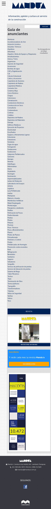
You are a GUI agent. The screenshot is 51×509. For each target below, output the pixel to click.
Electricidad (12, 130)
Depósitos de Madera (15, 118)
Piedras (10, 218)
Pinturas (10, 223)
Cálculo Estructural (14, 76)
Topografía (11, 286)
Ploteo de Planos (14, 235)
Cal (9, 74)
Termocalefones (13, 284)
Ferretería (11, 142)
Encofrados (12, 132)
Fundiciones (12, 152)
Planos (10, 232)
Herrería (10, 161)
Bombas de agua (14, 69)
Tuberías (11, 291)
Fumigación (12, 147)
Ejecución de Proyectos (16, 127)
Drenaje (10, 122)
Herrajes (10, 159)
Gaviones (11, 157)
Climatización (12, 100)
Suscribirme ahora (29, 364)
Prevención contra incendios (18, 247)
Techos (10, 276)
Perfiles (10, 210)
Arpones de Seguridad (15, 64)
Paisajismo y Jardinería (15, 208)
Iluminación (12, 176)
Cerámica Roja (13, 91)
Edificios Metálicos (14, 125)
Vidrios (10, 298)
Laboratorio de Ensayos (16, 184)
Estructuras (11, 137)
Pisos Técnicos (13, 228)
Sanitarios (11, 257)
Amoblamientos (13, 56)
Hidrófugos (11, 164)
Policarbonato (13, 237)
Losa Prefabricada (14, 191)
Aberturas (11, 39)
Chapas (10, 96)
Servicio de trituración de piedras (19, 269)
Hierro (10, 169)
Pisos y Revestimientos (16, 230)
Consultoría (12, 108)
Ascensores (12, 66)
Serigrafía (11, 264)
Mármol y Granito (14, 198)
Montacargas (12, 205)
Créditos (11, 115)
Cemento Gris (12, 88)
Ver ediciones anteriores (29, 344)
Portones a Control (14, 240)
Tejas (9, 279)
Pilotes (10, 220)
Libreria (10, 186)
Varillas (10, 296)
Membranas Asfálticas (15, 201)
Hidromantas (12, 166)
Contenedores (13, 110)
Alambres (11, 49)
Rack (9, 249)
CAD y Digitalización (15, 71)
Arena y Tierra (13, 59)
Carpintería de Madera (15, 83)
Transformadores (14, 289)
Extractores (12, 140)
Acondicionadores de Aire (17, 42)
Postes (10, 242)
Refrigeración (12, 252)
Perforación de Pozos (15, 213)
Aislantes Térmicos (14, 47)
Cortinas (11, 113)
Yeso (9, 301)
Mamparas (11, 196)
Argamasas (12, 61)
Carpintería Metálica (15, 86)
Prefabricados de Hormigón (17, 245)
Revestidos (11, 254)
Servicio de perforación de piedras (20, 267)
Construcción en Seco (15, 105)
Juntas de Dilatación (15, 181)
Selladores (11, 262)
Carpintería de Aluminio (16, 81)
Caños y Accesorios (14, 78)
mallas (10, 193)
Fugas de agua (13, 144)
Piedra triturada (13, 215)
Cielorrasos (12, 98)
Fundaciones (12, 149)
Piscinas (10, 225)
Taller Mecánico (13, 274)
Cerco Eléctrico (13, 93)
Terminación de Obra (15, 281)
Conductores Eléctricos (16, 103)
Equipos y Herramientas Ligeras (19, 135)
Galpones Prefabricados (16, 154)
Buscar (45, 26)
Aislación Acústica (14, 44)
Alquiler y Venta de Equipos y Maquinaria (22, 54)
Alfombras (11, 52)
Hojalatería (11, 171)
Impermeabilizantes (15, 179)
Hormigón (11, 174)
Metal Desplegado (14, 203)
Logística (11, 188)
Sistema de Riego (14, 271)
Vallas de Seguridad (14, 293)
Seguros (10, 259)
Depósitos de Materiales (16, 120)
